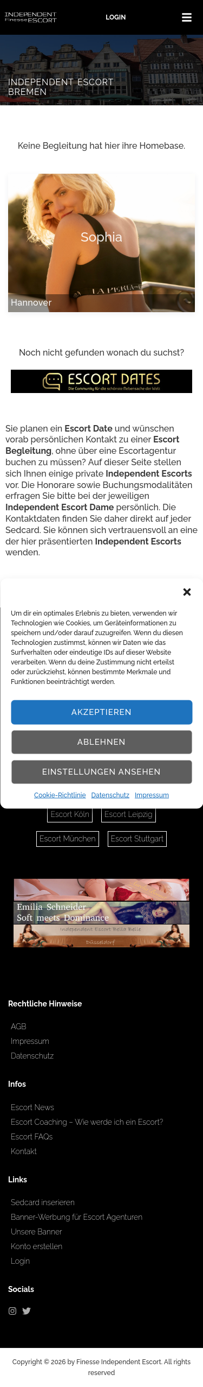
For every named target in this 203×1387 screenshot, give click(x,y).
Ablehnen (101, 742)
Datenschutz (110, 795)
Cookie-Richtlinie (60, 795)
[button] (186, 591)
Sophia (101, 237)
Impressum (152, 795)
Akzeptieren (101, 712)
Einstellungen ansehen (101, 772)
